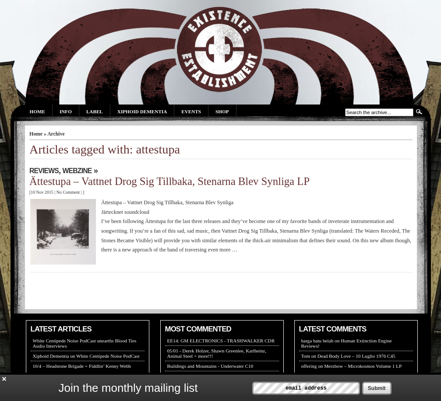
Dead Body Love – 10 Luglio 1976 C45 (356, 356)
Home (37, 111)
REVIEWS (44, 170)
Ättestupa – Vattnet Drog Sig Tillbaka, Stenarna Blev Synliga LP (169, 181)
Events (191, 111)
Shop (222, 111)
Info (66, 111)
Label (94, 111)
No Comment (68, 192)
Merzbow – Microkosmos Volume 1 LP (363, 366)
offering (309, 366)
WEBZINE (77, 170)
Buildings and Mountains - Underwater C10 (210, 366)
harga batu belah (317, 340)
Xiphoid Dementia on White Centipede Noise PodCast (86, 356)
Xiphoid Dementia (142, 111)
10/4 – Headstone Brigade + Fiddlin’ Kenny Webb (82, 366)
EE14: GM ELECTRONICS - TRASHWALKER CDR (221, 340)
